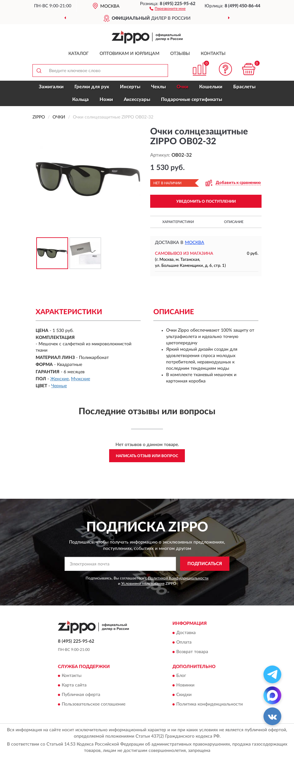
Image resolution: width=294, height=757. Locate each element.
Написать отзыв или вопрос (147, 456)
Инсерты (130, 86)
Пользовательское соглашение (93, 704)
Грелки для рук (91, 86)
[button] (168, 8)
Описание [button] (233, 222)
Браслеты (244, 86)
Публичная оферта (81, 695)
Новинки (185, 685)
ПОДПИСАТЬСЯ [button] (204, 564)
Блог (181, 675)
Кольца (80, 99)
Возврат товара (192, 652)
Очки (182, 86)
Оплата (184, 642)
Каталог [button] (78, 53)
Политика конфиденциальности (209, 704)
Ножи (106, 99)
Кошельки (210, 86)
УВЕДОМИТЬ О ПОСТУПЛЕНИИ (206, 201)
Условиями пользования (142, 583)
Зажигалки (51, 86)
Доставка (186, 633)
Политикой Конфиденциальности (178, 578)
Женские (59, 379)
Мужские (80, 379)
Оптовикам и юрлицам (129, 53)
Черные (59, 386)
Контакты (213, 53)
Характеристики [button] (178, 222)
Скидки (184, 695)
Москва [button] (194, 242)
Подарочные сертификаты (191, 99)
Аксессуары (137, 99)
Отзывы (180, 53)
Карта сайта (74, 685)
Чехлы (158, 86)
